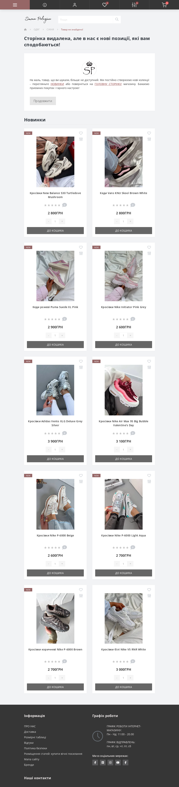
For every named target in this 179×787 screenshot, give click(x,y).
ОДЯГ (37, 29)
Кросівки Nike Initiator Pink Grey (123, 307)
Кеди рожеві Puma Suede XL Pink (55, 307)
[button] (75, 4)
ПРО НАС (30, 726)
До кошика (55, 230)
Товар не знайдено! (72, 29)
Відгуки (29, 743)
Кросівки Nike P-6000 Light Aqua (123, 535)
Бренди (29, 765)
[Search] (117, 19)
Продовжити (43, 101)
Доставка (30, 732)
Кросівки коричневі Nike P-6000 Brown (55, 649)
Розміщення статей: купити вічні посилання (53, 754)
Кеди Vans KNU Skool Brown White (123, 193)
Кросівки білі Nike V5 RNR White (123, 649)
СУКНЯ (50, 29)
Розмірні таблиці (35, 737)
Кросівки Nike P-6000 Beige (55, 535)
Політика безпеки (35, 748)
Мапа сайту (31, 759)
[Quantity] (55, 221)
